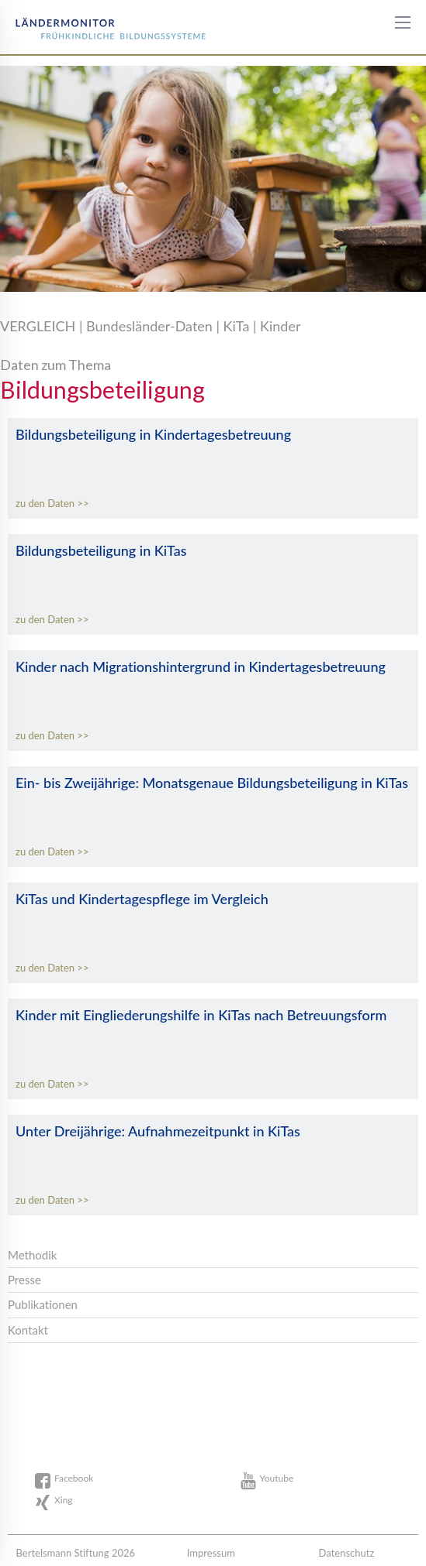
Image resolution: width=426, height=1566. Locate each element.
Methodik (32, 1255)
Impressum (211, 1553)
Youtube (277, 1478)
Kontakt (28, 1330)
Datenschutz (347, 1553)
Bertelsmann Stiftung (71, 23)
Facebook (73, 1478)
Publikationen (43, 1304)
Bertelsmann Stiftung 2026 (75, 1553)
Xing (63, 1500)
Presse (24, 1280)
